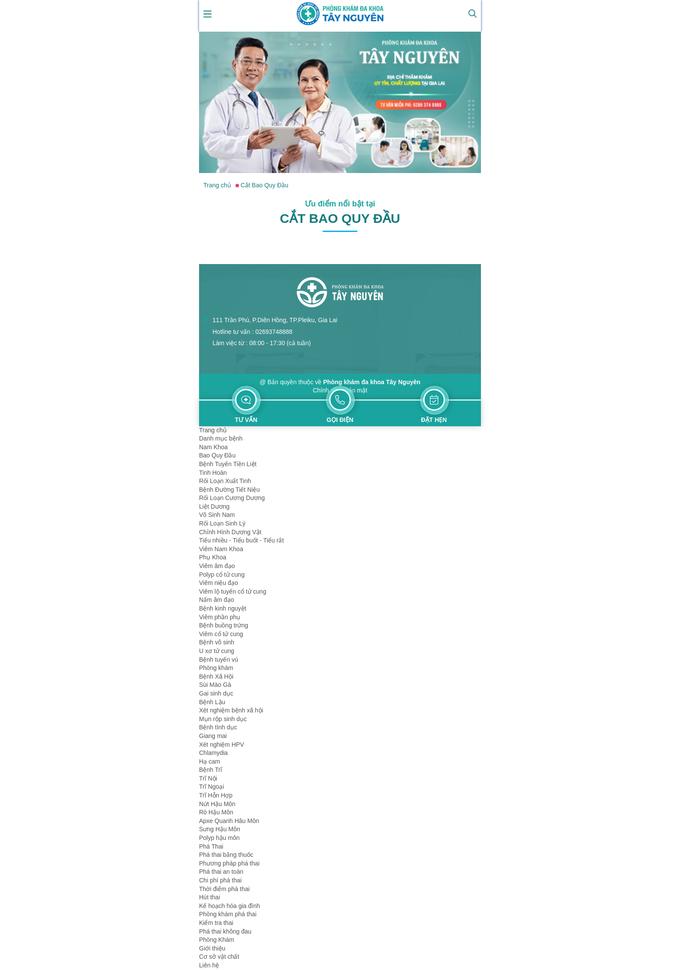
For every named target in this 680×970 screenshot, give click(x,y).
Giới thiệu (212, 948)
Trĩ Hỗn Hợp (215, 795)
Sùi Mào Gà (215, 684)
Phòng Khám (216, 939)
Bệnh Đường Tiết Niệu (229, 489)
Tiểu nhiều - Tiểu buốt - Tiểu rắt (241, 540)
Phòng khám (216, 667)
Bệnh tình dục (218, 727)
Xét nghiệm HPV (221, 744)
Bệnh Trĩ (210, 769)
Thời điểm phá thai (224, 888)
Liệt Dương (214, 506)
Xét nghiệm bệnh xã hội (231, 710)
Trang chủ (213, 430)
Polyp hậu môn (219, 837)
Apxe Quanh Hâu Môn (229, 820)
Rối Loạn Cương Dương (232, 497)
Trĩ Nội (208, 778)
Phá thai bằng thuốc (226, 854)
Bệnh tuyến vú (218, 659)
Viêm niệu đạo (218, 582)
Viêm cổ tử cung (221, 633)
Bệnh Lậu (212, 702)
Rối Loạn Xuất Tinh (225, 480)
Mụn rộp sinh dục (223, 718)
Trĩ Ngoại (211, 786)
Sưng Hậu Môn (219, 829)
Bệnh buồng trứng (223, 625)
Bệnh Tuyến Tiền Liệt (227, 464)
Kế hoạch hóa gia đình (229, 905)
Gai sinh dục (216, 693)
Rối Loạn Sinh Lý (222, 523)
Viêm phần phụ (219, 617)
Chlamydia (213, 752)
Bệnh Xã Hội (216, 676)
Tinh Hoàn (213, 472)
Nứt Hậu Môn (217, 803)
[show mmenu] (207, 13)
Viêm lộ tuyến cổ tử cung (232, 591)
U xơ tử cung (216, 650)
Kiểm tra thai (216, 922)
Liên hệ (209, 965)
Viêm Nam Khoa (221, 548)
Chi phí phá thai (220, 880)
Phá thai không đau (225, 931)
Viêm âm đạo (217, 565)
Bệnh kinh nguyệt (222, 608)
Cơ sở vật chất (219, 956)
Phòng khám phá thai (227, 914)
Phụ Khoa (212, 557)
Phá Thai (211, 846)
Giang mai (213, 735)
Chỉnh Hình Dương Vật (230, 532)
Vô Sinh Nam (217, 514)
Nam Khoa (213, 447)
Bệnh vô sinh (216, 642)
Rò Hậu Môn (216, 812)
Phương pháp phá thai (229, 863)
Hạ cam (209, 761)
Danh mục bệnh (220, 438)
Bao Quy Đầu (217, 455)
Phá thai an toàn (221, 871)
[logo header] (340, 13)
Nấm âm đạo (216, 599)
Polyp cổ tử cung (222, 574)
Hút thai (209, 897)
